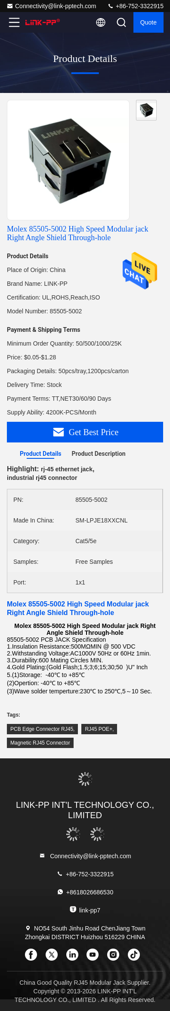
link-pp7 (85, 910)
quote (148, 22)
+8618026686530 (85, 892)
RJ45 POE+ (98, 729)
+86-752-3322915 (135, 6)
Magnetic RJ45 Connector (40, 743)
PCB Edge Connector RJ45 (41, 729)
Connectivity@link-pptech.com (51, 6)
